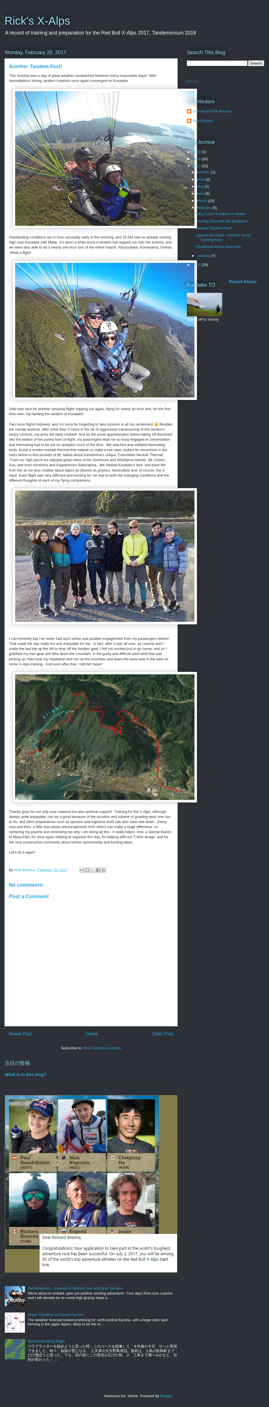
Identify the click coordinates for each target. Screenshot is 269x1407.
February (205, 208)
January (204, 256)
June (201, 179)
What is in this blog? (26, 1074)
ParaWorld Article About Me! (218, 247)
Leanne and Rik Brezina (212, 111)
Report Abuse (243, 281)
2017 (197, 166)
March (202, 201)
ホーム (192, 81)
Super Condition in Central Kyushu (56, 1314)
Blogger (166, 1396)
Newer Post (20, 1033)
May (201, 186)
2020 (197, 152)
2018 (197, 159)
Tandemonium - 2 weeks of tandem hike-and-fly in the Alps (75, 1288)
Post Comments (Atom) (102, 1048)
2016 (197, 265)
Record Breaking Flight (46, 1341)
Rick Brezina (203, 121)
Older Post (162, 1033)
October (204, 172)
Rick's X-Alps (37, 21)
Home (92, 1033)
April (201, 193)
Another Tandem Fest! (214, 228)
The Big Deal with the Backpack (221, 221)
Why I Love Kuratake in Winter (220, 214)
